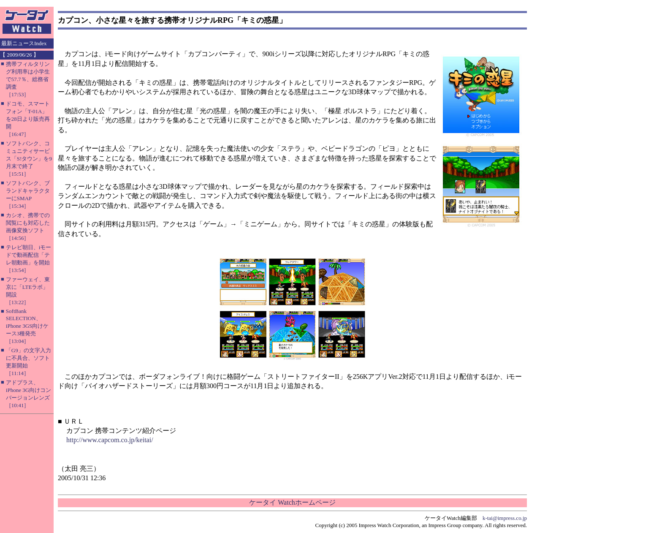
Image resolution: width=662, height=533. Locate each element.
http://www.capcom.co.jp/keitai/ (109, 439)
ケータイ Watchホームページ (292, 502)
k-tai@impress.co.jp (505, 518)
